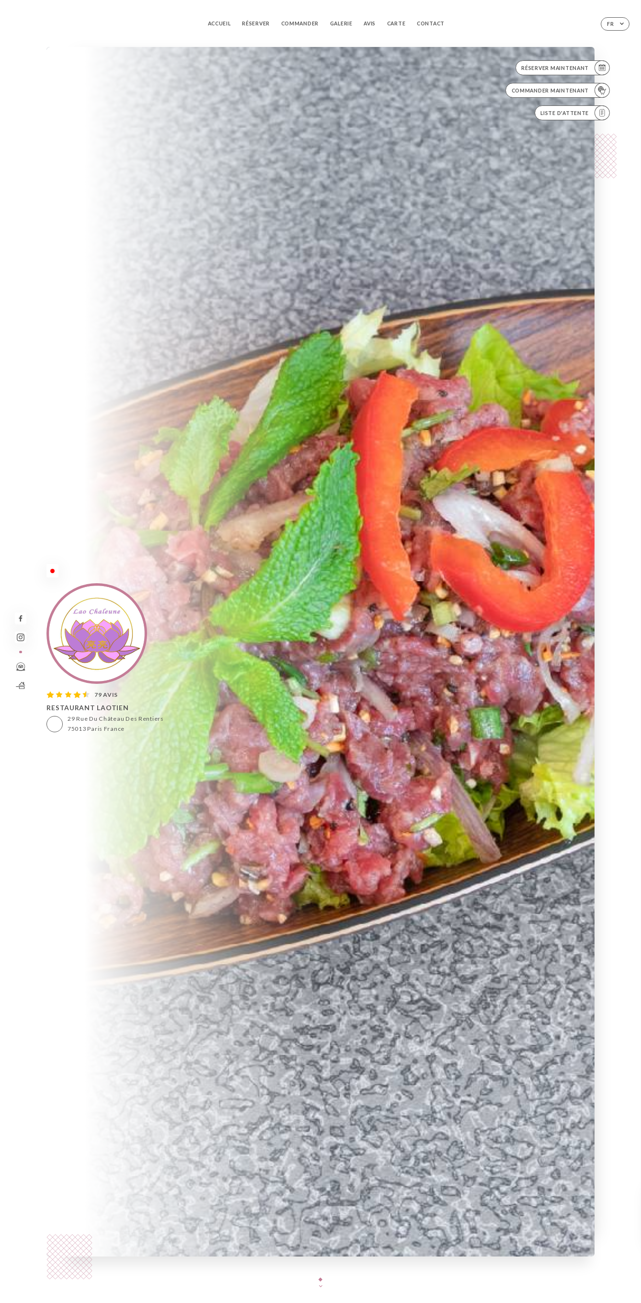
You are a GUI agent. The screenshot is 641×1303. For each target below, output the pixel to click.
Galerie (341, 23)
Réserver (256, 23)
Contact (431, 23)
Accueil (219, 23)
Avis (370, 23)
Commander (300, 23)
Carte (396, 23)
